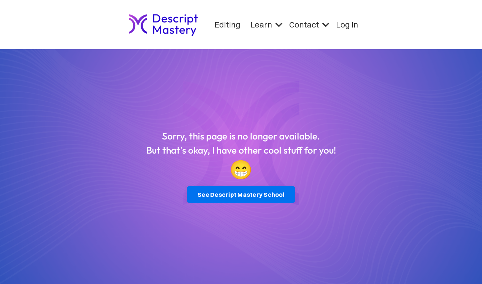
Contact (309, 24)
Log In (347, 24)
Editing (227, 24)
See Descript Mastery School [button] (241, 194)
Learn (266, 24)
